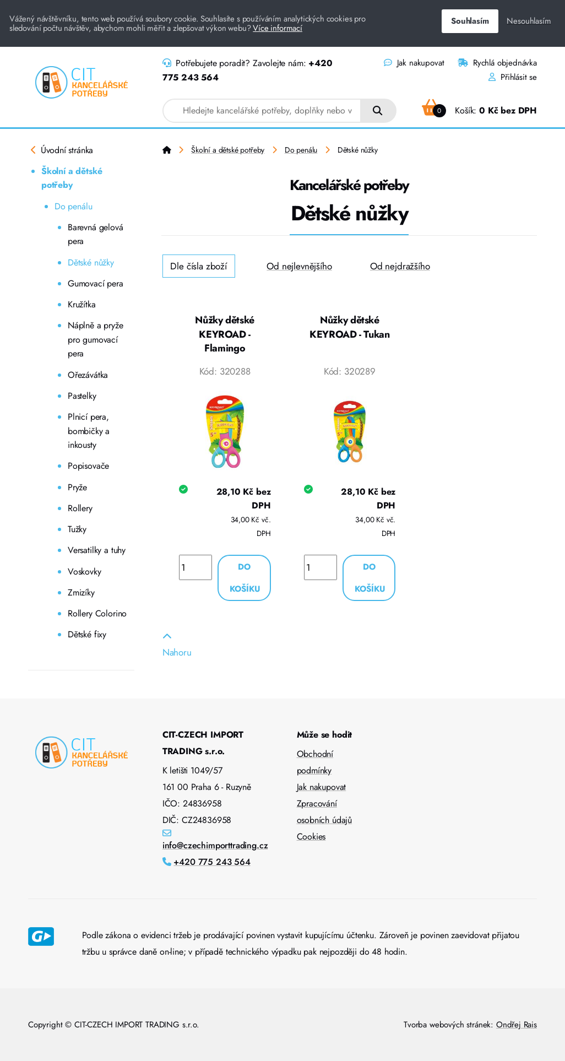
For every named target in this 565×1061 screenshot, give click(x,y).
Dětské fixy (87, 634)
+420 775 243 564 (211, 862)
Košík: (479, 110)
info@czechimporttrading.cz (215, 845)
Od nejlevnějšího (299, 266)
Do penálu (73, 206)
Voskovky (84, 571)
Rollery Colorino (97, 613)
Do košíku (245, 578)
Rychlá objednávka (497, 63)
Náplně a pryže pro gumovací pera (95, 339)
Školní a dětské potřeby (71, 178)
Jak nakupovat (414, 63)
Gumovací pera (95, 283)
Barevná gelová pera (95, 234)
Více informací (277, 28)
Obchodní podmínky (315, 762)
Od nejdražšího (400, 266)
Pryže (77, 487)
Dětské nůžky (91, 262)
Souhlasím (469, 21)
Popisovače (88, 465)
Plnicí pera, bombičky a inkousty (89, 430)
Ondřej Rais (516, 1025)
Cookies (311, 836)
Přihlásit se (512, 77)
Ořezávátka (88, 375)
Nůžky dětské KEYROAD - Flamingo (224, 334)
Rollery (80, 508)
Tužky (77, 529)
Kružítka (82, 304)
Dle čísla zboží (198, 266)
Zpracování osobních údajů (324, 811)
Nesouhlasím (529, 21)
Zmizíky (81, 592)
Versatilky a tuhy (97, 550)
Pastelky (82, 395)
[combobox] (261, 111)
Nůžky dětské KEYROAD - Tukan (349, 327)
